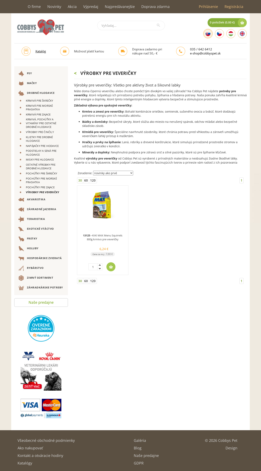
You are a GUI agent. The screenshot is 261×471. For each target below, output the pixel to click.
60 (86, 180)
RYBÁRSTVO (30, 268)
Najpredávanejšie (120, 6)
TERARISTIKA (31, 219)
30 (80, 180)
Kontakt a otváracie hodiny (40, 454)
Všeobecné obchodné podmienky (46, 439)
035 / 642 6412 (201, 49)
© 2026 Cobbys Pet (221, 439)
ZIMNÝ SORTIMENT (35, 278)
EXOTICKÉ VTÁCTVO (36, 229)
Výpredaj (90, 6)
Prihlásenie (208, 6)
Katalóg (40, 51)
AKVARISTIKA (31, 200)
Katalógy (25, 462)
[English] (242, 33)
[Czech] (219, 33)
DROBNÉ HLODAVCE (36, 93)
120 (93, 180)
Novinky (54, 6)
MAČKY (27, 83)
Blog (138, 447)
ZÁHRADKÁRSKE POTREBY (40, 288)
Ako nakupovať (30, 447)
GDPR (139, 462)
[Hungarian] (230, 33)
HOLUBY (28, 249)
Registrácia (234, 6)
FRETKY (27, 239)
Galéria (140, 439)
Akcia (72, 6)
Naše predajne (41, 301)
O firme (34, 6)
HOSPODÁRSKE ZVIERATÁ (40, 258)
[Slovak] (207, 33)
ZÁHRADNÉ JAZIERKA (37, 209)
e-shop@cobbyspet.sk (205, 53)
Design (231, 447)
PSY (25, 73)
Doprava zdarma (155, 6)
